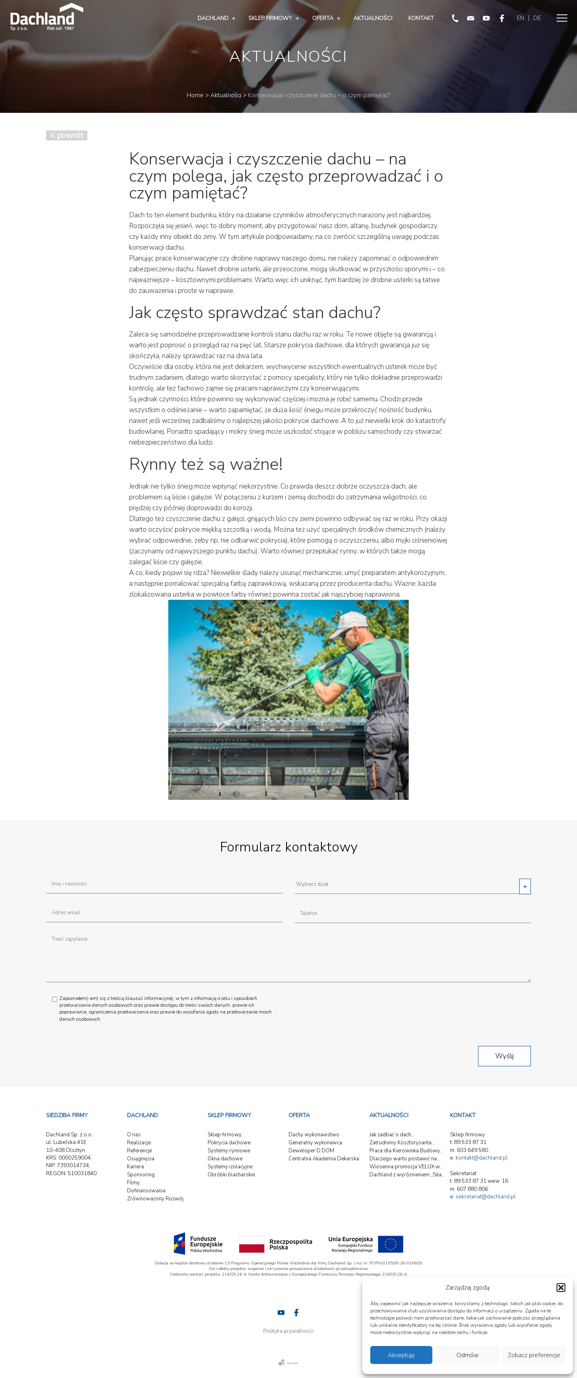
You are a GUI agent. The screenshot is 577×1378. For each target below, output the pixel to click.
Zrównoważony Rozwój (155, 1198)
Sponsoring (141, 1174)
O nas (134, 1134)
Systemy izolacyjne (230, 1166)
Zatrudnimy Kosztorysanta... (402, 1142)
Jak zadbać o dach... (392, 1134)
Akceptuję (401, 1355)
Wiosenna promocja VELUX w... (406, 1166)
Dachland (213, 18)
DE (537, 18)
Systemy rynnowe (229, 1150)
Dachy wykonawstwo (313, 1134)
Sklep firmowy (270, 18)
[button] (561, 1288)
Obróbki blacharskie (231, 1174)
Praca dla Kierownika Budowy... (406, 1150)
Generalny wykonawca (315, 1142)
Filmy (133, 1182)
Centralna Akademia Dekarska (323, 1158)
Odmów (467, 1355)
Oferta (322, 18)
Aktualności (372, 18)
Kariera (135, 1166)
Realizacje (139, 1142)
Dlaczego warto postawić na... (404, 1158)
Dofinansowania (146, 1190)
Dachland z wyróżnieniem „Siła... (407, 1174)
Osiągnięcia (140, 1158)
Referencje (139, 1150)
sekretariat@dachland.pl (486, 1196)
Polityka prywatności (288, 1331)
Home (195, 95)
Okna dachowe (225, 1158)
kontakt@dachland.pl (482, 1158)
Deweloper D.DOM (311, 1150)
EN (520, 18)
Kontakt (421, 18)
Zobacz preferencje (534, 1355)
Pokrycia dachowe (229, 1142)
